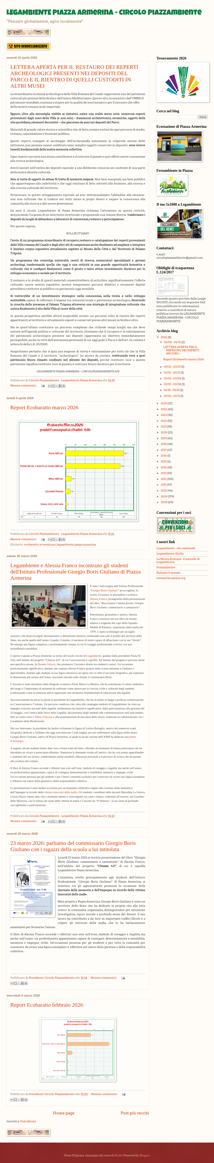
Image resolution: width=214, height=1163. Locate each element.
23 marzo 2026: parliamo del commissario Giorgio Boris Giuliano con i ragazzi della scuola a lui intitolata (73, 846)
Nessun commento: (23, 385)
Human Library (47, 664)
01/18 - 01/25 (172, 390)
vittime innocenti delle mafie (60, 792)
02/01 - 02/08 (173, 384)
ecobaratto (31, 544)
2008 (164, 502)
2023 (164, 415)
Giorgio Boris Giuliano (104, 590)
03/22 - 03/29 (172, 366)
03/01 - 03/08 (173, 378)
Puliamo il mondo (168, 572)
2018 (164, 444)
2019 (164, 438)
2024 (164, 409)
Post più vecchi (135, 1113)
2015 (164, 461)
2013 (164, 473)
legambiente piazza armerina (76, 544)
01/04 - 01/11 (172, 396)
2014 (164, 467)
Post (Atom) (28, 1121)
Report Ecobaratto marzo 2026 (44, 407)
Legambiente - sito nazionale (175, 548)
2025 (164, 403)
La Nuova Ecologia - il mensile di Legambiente (178, 560)
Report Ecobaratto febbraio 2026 (46, 1005)
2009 (164, 496)
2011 (164, 484)
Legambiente (94, 655)
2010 (164, 490)
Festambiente (165, 567)
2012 (164, 479)
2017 (164, 450)
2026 (164, 337)
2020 (164, 432)
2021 (164, 426)
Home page (64, 1113)
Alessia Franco (98, 598)
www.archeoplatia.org (170, 578)
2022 (164, 421)
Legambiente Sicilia (170, 553)
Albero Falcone (44, 716)
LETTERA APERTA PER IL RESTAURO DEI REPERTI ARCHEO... (181, 350)
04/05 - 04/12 (173, 342)
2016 (164, 455)
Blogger (144, 1155)
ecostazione (48, 544)
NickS (118, 1155)
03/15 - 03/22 (172, 372)
